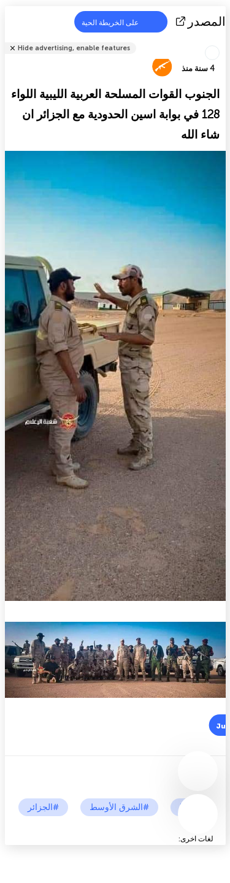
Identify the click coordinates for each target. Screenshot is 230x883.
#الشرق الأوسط (119, 807)
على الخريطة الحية (118, 21)
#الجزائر (43, 807)
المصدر (202, 21)
